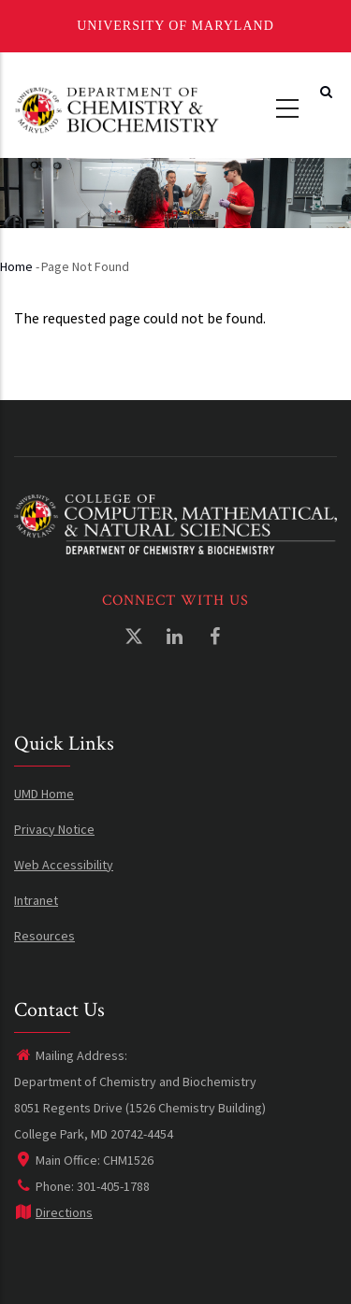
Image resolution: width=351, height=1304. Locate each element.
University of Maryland (175, 26)
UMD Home (44, 793)
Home (16, 266)
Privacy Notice (54, 829)
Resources (44, 935)
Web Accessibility (63, 864)
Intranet (36, 900)
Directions (53, 1212)
